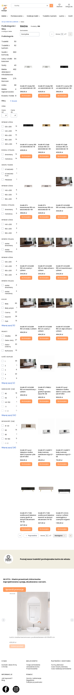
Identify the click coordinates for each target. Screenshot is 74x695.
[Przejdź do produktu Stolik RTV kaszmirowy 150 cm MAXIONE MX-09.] (28, 181)
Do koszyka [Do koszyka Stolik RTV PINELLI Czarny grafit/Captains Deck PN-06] (44, 401)
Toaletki (9, 41)
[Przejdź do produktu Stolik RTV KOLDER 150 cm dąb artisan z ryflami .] (64, 303)
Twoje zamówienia (33, 665)
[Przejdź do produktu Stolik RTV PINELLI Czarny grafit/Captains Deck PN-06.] (46, 363)
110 (6, 398)
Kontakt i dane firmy (9, 665)
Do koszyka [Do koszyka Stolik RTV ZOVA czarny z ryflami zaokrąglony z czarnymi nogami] (62, 529)
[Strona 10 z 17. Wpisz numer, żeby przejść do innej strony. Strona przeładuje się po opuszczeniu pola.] (62, 34)
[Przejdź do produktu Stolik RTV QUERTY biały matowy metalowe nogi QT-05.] (64, 426)
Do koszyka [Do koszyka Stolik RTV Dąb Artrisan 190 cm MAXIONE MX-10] (62, 156)
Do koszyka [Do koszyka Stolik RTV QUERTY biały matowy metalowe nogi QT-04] (44, 464)
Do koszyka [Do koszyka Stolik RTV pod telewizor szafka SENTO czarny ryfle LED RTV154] (62, 401)
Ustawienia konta (32, 667)
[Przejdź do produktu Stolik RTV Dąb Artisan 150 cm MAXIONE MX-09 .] (46, 121)
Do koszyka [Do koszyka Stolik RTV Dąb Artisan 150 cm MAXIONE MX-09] (44, 156)
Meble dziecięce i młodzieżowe (9, 72)
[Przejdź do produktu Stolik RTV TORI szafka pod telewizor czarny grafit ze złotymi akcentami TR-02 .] (28, 489)
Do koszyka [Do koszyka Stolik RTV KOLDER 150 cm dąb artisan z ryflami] (62, 338)
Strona (58, 34)
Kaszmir (8, 317)
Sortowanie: (24, 30)
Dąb (6, 321)
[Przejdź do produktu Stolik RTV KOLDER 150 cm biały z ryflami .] (28, 303)
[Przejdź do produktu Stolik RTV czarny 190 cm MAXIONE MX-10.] (28, 121)
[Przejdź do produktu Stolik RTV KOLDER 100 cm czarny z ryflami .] (28, 242)
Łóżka (9, 85)
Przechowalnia (31, 669)
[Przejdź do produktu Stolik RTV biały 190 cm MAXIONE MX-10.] (46, 62)
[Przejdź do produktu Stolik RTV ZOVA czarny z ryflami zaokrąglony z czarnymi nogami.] (64, 489)
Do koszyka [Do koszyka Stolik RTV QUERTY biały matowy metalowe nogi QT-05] (62, 464)
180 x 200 (8, 140)
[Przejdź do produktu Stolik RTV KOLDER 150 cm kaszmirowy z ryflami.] (28, 363)
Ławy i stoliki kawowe (9, 60)
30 (6, 407)
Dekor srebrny (8, 346)
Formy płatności (57, 665)
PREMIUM (8, 180)
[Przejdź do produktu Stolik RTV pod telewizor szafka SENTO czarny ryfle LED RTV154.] (64, 363)
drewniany (9, 155)
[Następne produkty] (60, 536)
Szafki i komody (9, 53)
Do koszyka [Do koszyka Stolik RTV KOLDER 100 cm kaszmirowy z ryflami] (62, 278)
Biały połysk (9, 308)
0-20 (7, 443)
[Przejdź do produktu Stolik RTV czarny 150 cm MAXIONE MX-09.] (64, 62)
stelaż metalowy (9, 251)
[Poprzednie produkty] (31, 536)
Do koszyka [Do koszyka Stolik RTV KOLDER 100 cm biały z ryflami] (62, 217)
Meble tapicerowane (9, 90)
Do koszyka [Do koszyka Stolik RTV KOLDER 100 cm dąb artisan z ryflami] (44, 278)
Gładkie (8, 336)
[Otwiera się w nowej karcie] (6, 689)
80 (6, 430)
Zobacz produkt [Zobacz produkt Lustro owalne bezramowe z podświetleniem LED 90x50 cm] (17, 646)
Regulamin (30, 680)
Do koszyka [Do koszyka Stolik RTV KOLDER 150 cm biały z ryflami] (26, 338)
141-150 (7, 402)
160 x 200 (8, 135)
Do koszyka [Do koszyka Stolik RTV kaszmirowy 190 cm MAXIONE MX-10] (44, 217)
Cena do (13, 111)
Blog (3, 680)
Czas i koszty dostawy (59, 667)
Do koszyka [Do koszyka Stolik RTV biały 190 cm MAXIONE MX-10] (44, 96)
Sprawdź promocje (14, 589)
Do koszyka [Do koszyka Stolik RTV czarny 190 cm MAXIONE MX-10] (26, 156)
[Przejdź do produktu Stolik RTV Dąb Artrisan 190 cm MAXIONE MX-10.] (64, 121)
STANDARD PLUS (9, 175)
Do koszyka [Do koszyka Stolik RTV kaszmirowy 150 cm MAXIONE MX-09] (26, 217)
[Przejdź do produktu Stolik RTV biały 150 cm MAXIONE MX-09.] (28, 62)
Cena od (4, 111)
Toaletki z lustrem (9, 46)
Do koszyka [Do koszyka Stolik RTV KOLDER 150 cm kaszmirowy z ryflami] (26, 401)
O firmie (5, 667)
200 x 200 (8, 144)
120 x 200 (8, 127)
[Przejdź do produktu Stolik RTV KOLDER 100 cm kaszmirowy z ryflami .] (64, 242)
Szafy (9, 65)
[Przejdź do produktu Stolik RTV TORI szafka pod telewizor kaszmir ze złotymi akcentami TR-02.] (46, 489)
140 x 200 (8, 131)
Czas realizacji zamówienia (61, 669)
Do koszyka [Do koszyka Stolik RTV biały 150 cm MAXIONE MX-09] (26, 96)
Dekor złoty (9, 340)
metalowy (9, 159)
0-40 (7, 411)
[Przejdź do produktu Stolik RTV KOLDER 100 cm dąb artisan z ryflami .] (46, 242)
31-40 (7, 426)
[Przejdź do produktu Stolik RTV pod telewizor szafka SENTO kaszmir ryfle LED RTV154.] (28, 426)
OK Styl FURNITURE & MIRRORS (10, 22)
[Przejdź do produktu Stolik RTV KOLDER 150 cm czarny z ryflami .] (46, 303)
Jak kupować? (7, 678)
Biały (6, 304)
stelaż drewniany (9, 245)
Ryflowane (9, 351)
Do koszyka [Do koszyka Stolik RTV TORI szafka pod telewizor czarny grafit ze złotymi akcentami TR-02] (26, 529)
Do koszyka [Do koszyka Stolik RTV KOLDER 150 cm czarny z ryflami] (44, 338)
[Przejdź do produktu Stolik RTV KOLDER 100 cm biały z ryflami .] (64, 181)
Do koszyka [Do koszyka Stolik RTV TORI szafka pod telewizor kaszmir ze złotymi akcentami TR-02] (44, 529)
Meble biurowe (9, 79)
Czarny (7, 312)
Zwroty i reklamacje (33, 678)
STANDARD (9, 169)
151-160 (7, 439)
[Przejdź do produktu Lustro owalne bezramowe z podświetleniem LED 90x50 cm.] (33, 613)
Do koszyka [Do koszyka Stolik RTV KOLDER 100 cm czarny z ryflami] (26, 278)
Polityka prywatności (34, 682)
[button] (51, 5)
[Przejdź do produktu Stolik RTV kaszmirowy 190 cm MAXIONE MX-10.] (46, 181)
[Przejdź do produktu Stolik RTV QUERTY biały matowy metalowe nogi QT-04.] (46, 426)
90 (6, 394)
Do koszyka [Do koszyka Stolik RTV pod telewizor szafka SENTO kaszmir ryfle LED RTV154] (26, 464)
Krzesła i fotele (9, 95)
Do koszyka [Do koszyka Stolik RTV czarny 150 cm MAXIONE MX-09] (62, 96)
